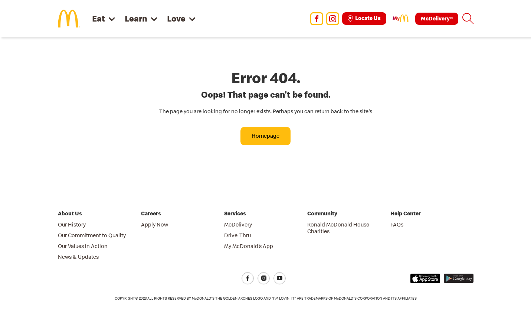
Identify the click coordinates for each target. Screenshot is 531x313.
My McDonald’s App (248, 246)
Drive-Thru (237, 235)
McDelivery (238, 224)
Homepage (265, 135)
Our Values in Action (83, 246)
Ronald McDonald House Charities (338, 228)
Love (176, 18)
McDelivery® (437, 18)
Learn (136, 18)
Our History (72, 224)
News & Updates (78, 256)
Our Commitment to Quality (92, 235)
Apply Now (154, 224)
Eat (98, 18)
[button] (467, 18)
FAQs (396, 224)
